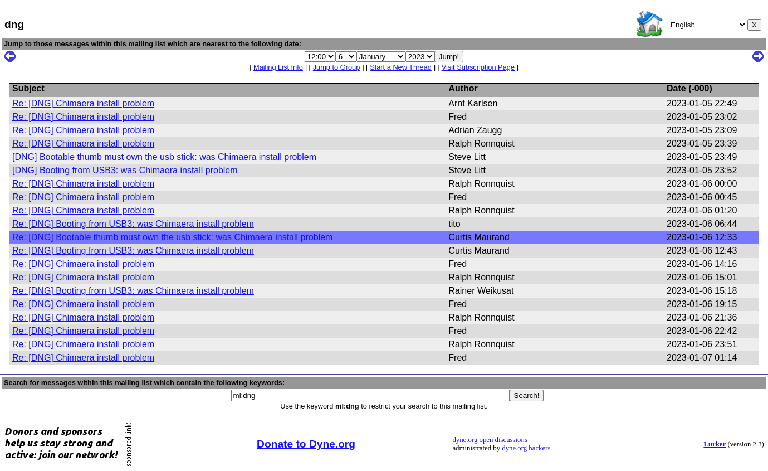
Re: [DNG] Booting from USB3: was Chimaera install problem (133, 224)
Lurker (714, 444)
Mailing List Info (278, 67)
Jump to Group (336, 67)
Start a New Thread (401, 67)
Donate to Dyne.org (306, 444)
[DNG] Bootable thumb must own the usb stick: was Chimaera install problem (164, 157)
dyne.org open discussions (489, 440)
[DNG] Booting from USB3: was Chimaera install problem (125, 170)
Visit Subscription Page (478, 67)
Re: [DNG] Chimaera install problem (83, 103)
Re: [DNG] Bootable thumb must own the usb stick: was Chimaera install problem (172, 237)
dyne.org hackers (526, 448)
